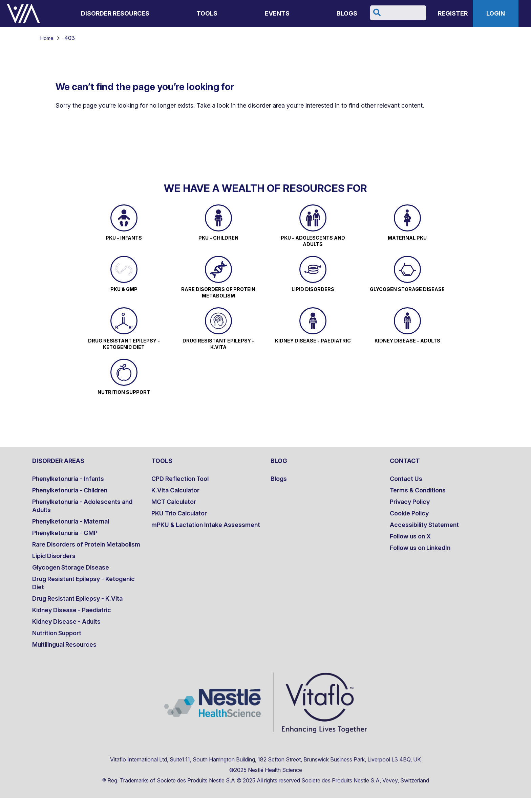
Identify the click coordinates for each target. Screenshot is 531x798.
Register (453, 13)
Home (47, 38)
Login (495, 13)
